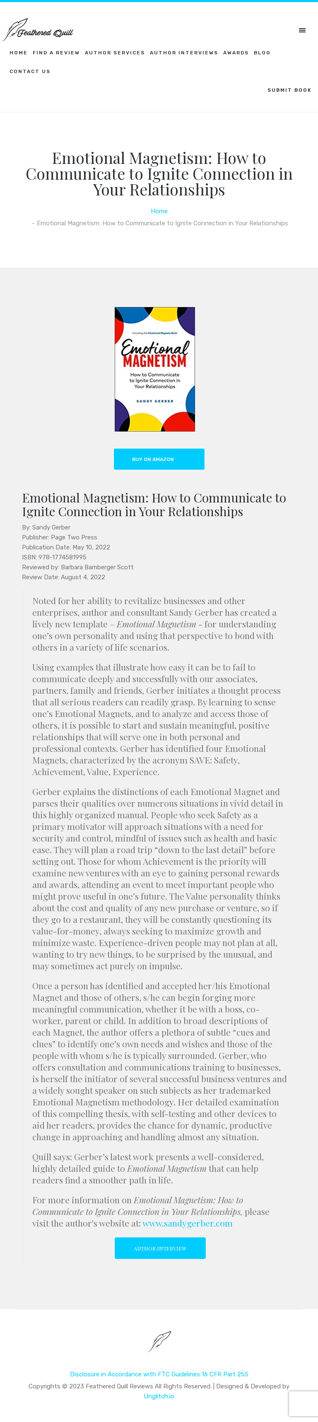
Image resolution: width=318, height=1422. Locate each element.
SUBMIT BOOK (289, 90)
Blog (262, 53)
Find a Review (56, 53)
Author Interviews (184, 53)
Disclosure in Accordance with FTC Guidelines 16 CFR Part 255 (159, 1374)
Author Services (115, 53)
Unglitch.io (159, 1396)
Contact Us (30, 71)
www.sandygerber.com (187, 1223)
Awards (236, 53)
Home (19, 53)
